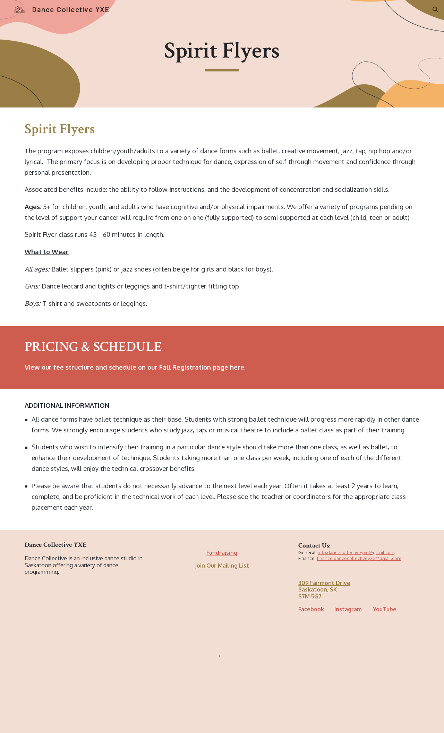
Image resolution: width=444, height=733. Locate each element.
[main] (222, 53)
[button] (435, 9)
